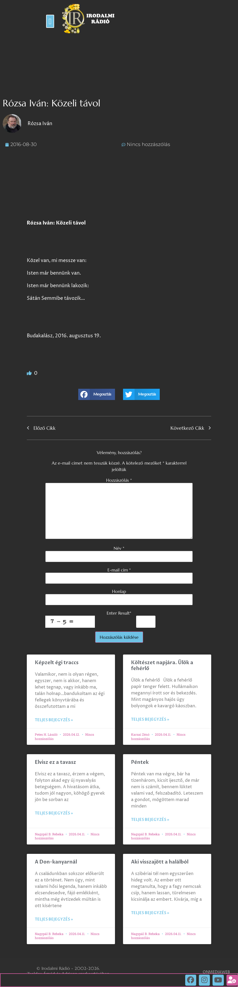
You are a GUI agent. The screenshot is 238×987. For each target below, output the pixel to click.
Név (119, 548)
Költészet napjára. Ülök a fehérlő (162, 665)
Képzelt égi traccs (57, 662)
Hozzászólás (119, 480)
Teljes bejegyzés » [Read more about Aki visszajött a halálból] (150, 912)
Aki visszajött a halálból (159, 862)
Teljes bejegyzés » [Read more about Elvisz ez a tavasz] (54, 813)
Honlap (119, 591)
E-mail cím (119, 570)
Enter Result (119, 613)
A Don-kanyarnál (56, 862)
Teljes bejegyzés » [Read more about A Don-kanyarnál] (54, 919)
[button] (50, 21)
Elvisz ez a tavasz (55, 762)
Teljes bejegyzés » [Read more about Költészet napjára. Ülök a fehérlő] (150, 719)
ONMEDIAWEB (216, 972)
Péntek (140, 762)
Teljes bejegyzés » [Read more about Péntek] (150, 819)
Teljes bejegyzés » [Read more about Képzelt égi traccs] (54, 720)
